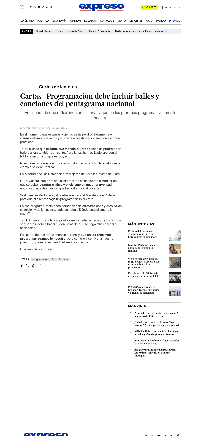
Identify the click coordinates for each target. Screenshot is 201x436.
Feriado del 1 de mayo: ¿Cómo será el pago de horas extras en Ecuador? (142, 233)
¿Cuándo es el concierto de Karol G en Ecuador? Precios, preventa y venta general (156, 323)
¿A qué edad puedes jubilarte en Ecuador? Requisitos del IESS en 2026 (156, 314)
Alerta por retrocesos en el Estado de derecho (140, 31)
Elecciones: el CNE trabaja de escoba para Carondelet (143, 274)
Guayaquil (107, 20)
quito (122, 20)
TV (53, 259)
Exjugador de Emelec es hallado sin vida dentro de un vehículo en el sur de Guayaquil (155, 352)
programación (40, 259)
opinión (75, 20)
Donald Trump (44, 31)
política (43, 20)
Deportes (136, 20)
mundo (161, 20)
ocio (149, 20)
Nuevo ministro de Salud (70, 31)
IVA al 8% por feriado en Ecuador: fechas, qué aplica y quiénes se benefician (143, 289)
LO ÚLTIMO (27, 20)
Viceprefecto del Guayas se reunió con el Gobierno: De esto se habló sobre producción (143, 263)
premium (175, 20)
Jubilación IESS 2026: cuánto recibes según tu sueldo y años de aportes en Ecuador (156, 333)
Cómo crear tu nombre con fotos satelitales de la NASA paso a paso (156, 342)
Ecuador (90, 20)
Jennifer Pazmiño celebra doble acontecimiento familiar (142, 247)
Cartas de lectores (58, 86)
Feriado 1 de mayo (99, 31)
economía (60, 20)
